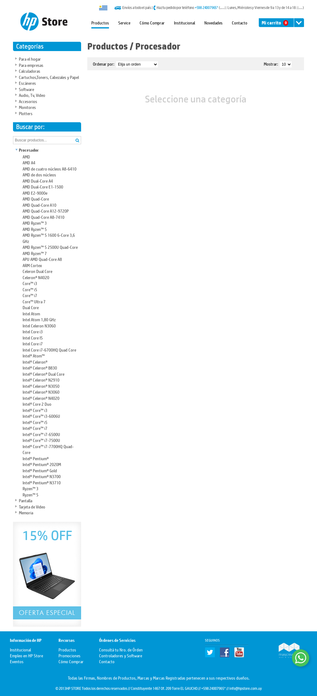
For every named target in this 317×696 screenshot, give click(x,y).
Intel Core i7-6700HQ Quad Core (49, 349)
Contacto (239, 22)
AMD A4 (29, 162)
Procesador (29, 150)
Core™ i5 (30, 289)
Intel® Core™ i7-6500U (41, 434)
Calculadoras (29, 71)
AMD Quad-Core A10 (39, 205)
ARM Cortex (32, 265)
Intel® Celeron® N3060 (41, 392)
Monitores (27, 107)
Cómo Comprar (152, 22)
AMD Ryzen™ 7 (35, 253)
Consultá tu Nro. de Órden (121, 649)
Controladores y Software (120, 655)
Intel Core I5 (33, 337)
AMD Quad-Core (36, 198)
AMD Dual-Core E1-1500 (43, 186)
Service (124, 22)
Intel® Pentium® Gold (40, 470)
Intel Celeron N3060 (39, 325)
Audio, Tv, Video (32, 95)
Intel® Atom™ (34, 355)
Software (26, 89)
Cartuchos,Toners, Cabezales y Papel (49, 77)
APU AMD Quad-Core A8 (42, 259)
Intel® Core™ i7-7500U (41, 440)
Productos (100, 22)
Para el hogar (30, 59)
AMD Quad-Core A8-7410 (43, 217)
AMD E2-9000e (35, 193)
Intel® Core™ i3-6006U (41, 416)
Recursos (67, 640)
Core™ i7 (30, 295)
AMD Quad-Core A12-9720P (46, 211)
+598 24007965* (206, 7)
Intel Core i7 (33, 343)
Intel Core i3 (33, 331)
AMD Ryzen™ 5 (35, 229)
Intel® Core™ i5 (35, 422)
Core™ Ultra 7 (34, 301)
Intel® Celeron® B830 (40, 367)
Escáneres (27, 83)
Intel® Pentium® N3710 (42, 482)
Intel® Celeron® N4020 (41, 398)
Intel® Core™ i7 (35, 428)
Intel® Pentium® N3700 (42, 476)
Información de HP (25, 640)
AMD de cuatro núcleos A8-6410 (49, 168)
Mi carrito (275, 22)
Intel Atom (31, 313)
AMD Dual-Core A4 (38, 181)
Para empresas (31, 65)
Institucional (184, 22)
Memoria (26, 512)
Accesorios (28, 101)
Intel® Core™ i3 (35, 410)
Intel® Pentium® (36, 458)
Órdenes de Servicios (117, 640)
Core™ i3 (30, 283)
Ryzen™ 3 (30, 488)
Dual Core (31, 307)
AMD (26, 156)
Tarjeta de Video (32, 506)
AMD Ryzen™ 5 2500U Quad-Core (50, 247)
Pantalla (25, 500)
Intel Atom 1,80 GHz (39, 319)
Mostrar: (271, 64)
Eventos (17, 661)
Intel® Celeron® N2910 (41, 380)
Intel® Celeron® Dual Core (43, 374)
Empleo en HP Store (26, 655)
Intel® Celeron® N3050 (41, 386)
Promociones (69, 655)
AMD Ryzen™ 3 (35, 223)
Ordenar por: (103, 64)
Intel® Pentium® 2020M (42, 464)
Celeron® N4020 (36, 277)
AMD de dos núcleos (39, 174)
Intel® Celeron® (35, 362)
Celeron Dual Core (37, 271)
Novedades (213, 22)
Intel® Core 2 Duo (37, 404)
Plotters (26, 113)
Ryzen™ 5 (30, 494)
